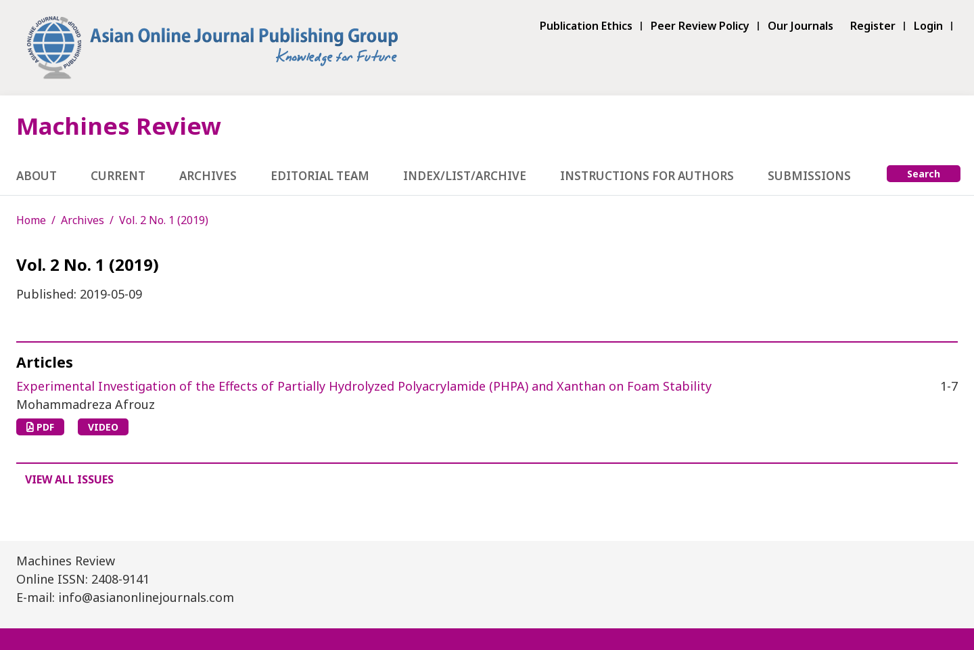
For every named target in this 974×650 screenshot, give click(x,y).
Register (873, 26)
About (36, 175)
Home (31, 220)
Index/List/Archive (464, 175)
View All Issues (69, 479)
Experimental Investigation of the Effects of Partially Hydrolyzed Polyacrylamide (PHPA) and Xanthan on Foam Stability (364, 386)
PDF (40, 426)
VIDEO (103, 426)
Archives (208, 175)
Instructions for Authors (647, 175)
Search (923, 173)
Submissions (809, 175)
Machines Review (118, 126)
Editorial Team (320, 175)
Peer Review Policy (700, 26)
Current (118, 175)
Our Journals (800, 26)
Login (928, 26)
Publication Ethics (586, 26)
